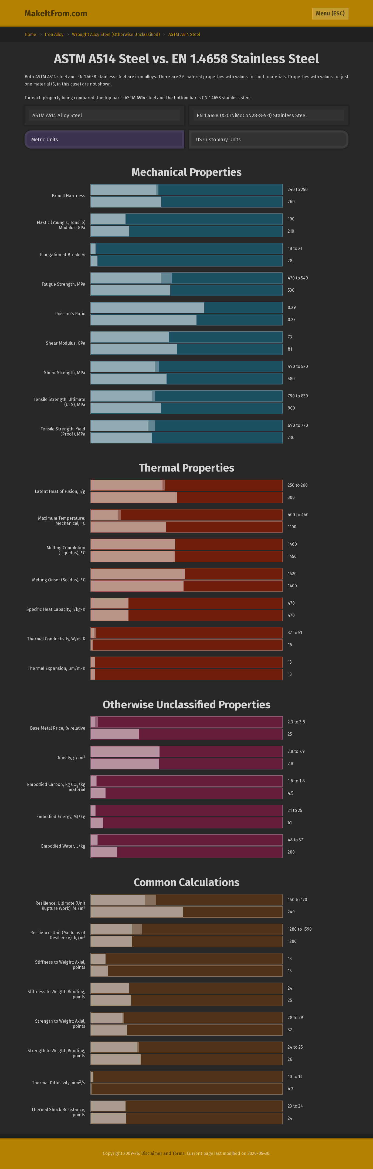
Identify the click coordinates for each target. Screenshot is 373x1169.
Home (30, 34)
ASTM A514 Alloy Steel (57, 115)
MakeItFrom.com (56, 13)
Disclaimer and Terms (163, 1153)
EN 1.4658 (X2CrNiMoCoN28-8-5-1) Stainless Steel (252, 115)
